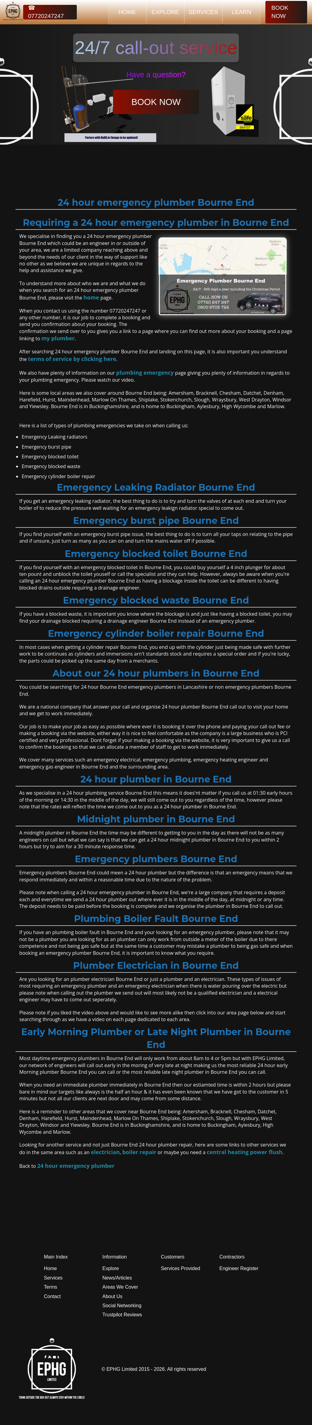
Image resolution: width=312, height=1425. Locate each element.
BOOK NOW (279, 12)
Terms (50, 1287)
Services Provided (180, 1268)
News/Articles (117, 1277)
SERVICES (203, 12)
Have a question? (156, 74)
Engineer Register (238, 1268)
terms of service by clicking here (72, 358)
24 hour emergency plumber (75, 1165)
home (91, 297)
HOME (127, 12)
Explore (110, 1268)
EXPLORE (165, 12)
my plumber (58, 338)
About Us (112, 1296)
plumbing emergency (145, 372)
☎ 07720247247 (46, 12)
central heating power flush (244, 1152)
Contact (52, 1296)
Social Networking (121, 1305)
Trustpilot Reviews (122, 1314)
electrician (105, 1152)
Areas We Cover (120, 1287)
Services (53, 1277)
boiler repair (139, 1152)
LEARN (241, 12)
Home (50, 1268)
